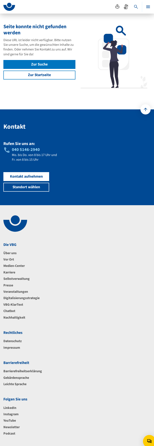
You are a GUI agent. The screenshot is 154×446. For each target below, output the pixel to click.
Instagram (11, 414)
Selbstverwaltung (16, 278)
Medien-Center (14, 265)
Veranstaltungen (15, 291)
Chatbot (9, 311)
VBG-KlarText (13, 304)
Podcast (9, 433)
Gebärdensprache (16, 377)
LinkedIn (9, 408)
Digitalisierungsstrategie (21, 298)
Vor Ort (8, 259)
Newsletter (11, 427)
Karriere (9, 272)
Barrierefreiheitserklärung (22, 371)
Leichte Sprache (14, 384)
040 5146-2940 (26, 150)
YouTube (9, 420)
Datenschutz (12, 341)
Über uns (10, 253)
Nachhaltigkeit (14, 317)
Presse (8, 285)
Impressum (11, 347)
